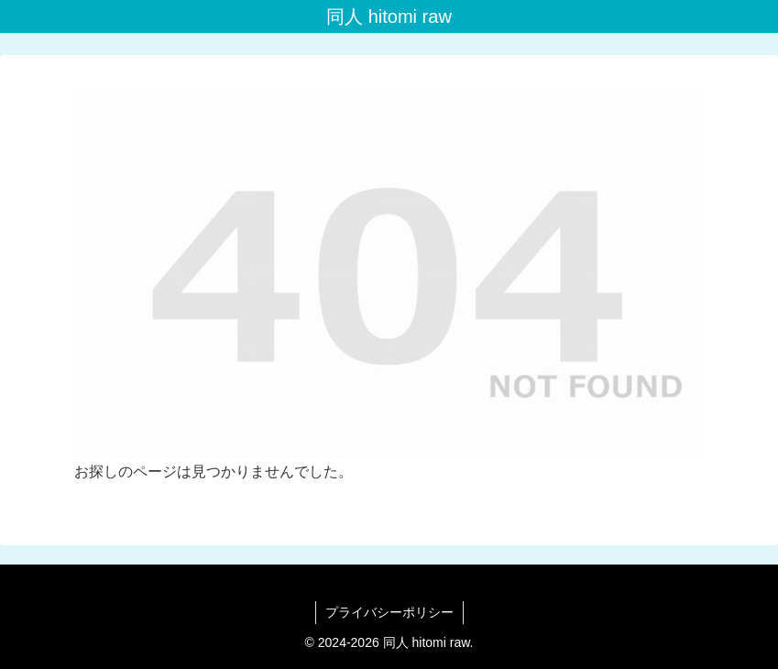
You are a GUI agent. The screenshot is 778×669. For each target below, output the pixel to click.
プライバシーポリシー (389, 612)
